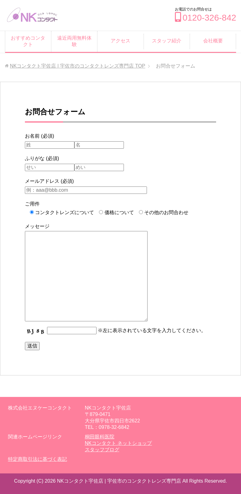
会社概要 (213, 40)
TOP (77, 66)
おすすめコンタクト (28, 41)
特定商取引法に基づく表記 (37, 459)
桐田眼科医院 (99, 436)
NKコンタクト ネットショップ (118, 443)
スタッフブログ (102, 449)
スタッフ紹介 (166, 40)
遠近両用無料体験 (74, 41)
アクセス (120, 40)
